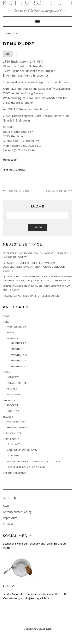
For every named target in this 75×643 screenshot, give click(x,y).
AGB (6, 505)
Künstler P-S (18, 360)
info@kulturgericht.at (37, 598)
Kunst (6, 321)
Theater (8, 416)
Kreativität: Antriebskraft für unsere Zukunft (32, 295)
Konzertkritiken (17, 382)
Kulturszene (11, 439)
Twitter (7, 547)
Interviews (14, 455)
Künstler (12, 338)
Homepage (10, 159)
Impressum (10, 518)
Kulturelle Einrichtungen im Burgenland (33, 461)
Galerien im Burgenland (22, 449)
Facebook (34, 543)
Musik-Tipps (14, 394)
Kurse (10, 332)
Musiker (12, 388)
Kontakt (8, 524)
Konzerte (13, 377)
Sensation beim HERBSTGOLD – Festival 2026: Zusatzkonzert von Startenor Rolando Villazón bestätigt (34, 266)
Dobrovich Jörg (19, 191)
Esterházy (13, 443)
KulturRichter (12, 433)
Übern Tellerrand (14, 472)
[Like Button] (8, 54)
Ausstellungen (16, 326)
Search (37, 227)
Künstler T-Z (18, 366)
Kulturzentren (16, 421)
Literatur (9, 400)
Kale (48, 628)
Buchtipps (13, 410)
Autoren (12, 405)
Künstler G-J (18, 348)
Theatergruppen (17, 427)
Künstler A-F (21, 169)
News (6, 316)
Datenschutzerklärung (17, 512)
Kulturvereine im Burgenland (26, 467)
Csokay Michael (56, 191)
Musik (6, 372)
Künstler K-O (19, 354)
